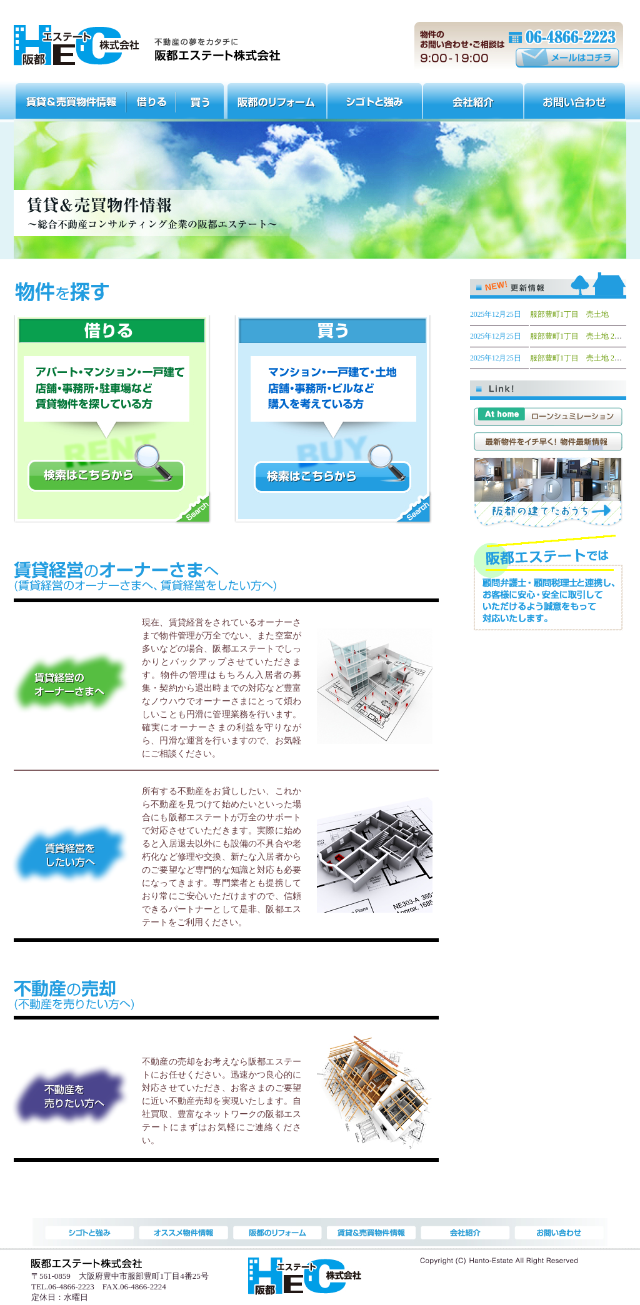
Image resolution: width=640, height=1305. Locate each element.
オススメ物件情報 (151, 100)
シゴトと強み (375, 100)
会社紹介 (473, 100)
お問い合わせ (575, 100)
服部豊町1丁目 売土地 (569, 314)
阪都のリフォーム (277, 100)
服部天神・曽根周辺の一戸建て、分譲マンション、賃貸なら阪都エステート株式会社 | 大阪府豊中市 (147, 45)
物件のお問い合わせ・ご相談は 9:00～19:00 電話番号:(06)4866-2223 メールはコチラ (519, 46)
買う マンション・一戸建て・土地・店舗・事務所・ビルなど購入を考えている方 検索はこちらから (333, 424)
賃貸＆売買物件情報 (70, 100)
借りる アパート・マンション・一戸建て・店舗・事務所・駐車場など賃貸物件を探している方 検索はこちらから (113, 424)
